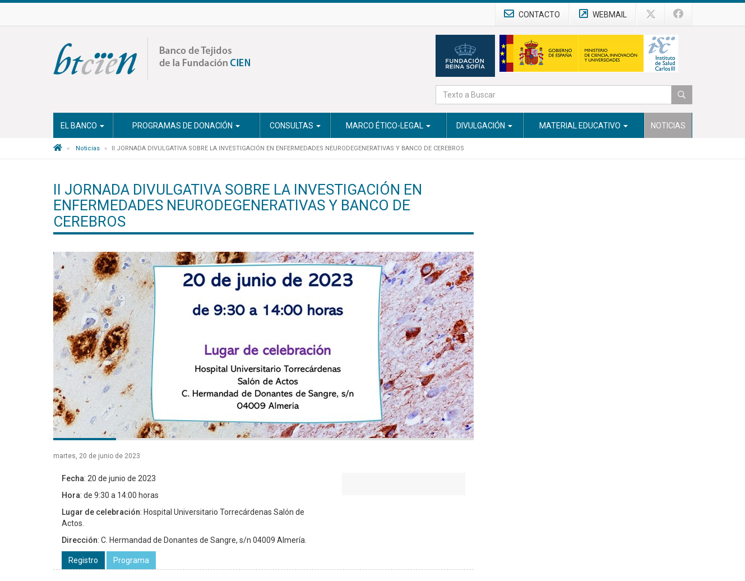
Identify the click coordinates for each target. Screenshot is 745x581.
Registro (83, 560)
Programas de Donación (186, 125)
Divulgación (484, 125)
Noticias (668, 125)
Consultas (295, 125)
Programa (131, 560)
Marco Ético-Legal (388, 125)
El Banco (82, 125)
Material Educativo (583, 125)
